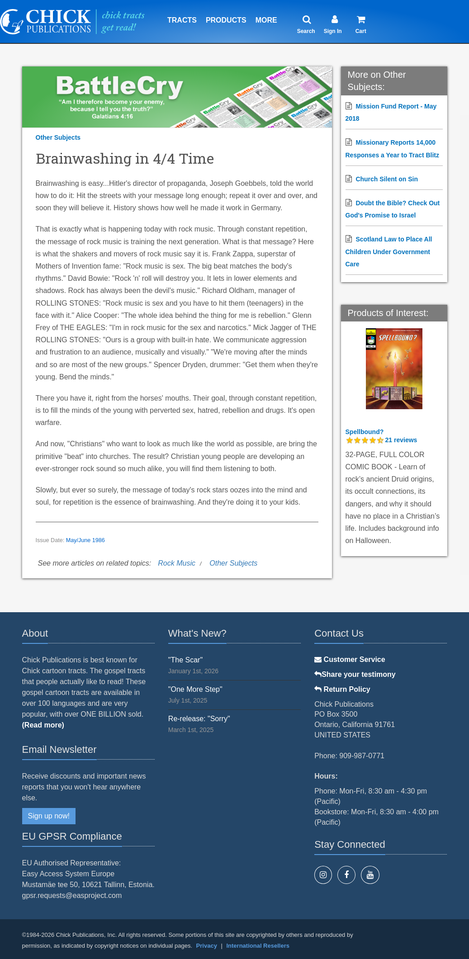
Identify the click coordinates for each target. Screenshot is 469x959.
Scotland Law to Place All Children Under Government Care (389, 251)
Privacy (206, 945)
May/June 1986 (85, 540)
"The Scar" (185, 660)
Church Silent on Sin (386, 179)
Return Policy (342, 689)
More (266, 20)
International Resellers (257, 945)
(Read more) (43, 725)
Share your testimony (355, 674)
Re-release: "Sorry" (199, 719)
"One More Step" (195, 689)
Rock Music (176, 563)
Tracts (182, 20)
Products (226, 20)
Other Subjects (58, 137)
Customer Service (349, 659)
